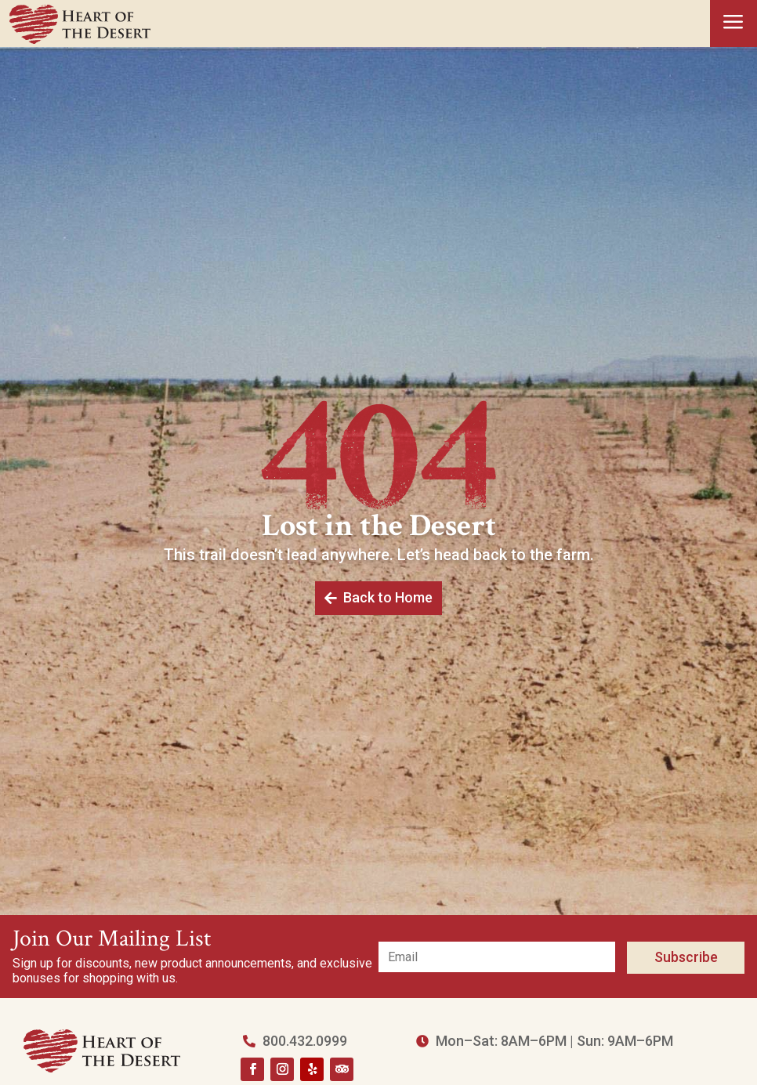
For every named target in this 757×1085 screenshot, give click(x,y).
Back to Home (387, 597)
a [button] (733, 23)
